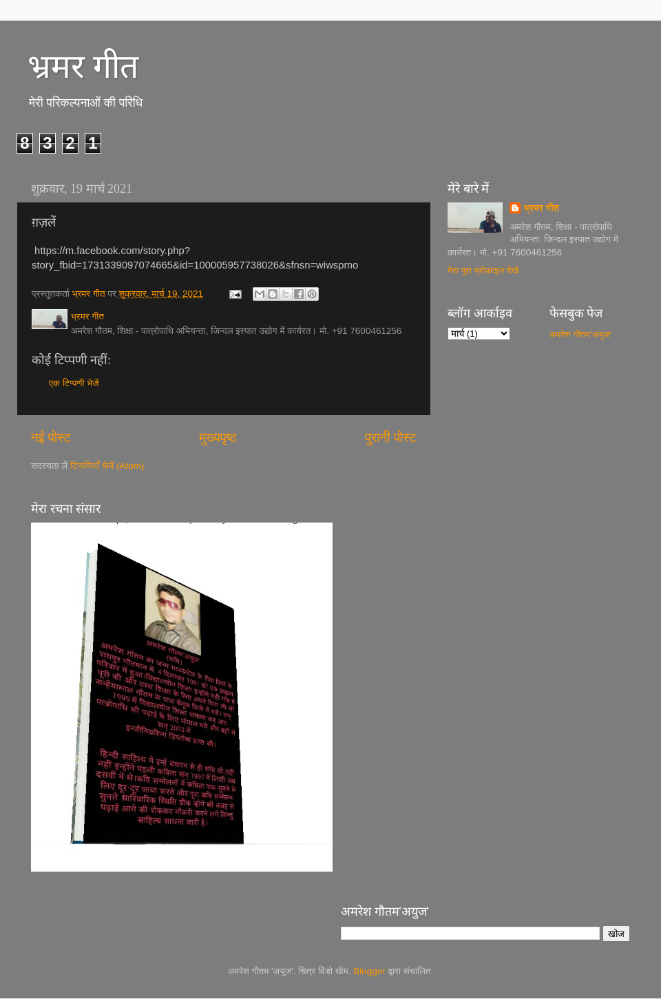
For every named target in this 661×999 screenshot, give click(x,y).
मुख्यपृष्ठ (217, 437)
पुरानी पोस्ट (391, 437)
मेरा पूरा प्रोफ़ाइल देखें (483, 270)
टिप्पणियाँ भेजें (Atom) (107, 466)
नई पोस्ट (51, 437)
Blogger (369, 971)
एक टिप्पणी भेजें (74, 383)
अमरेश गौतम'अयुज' (581, 334)
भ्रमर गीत (83, 66)
